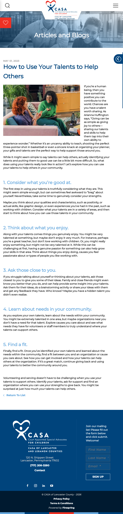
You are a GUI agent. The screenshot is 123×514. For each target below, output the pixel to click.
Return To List (15, 395)
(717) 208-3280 (39, 465)
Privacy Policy (61, 498)
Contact (39, 470)
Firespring (68, 507)
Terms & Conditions (61, 503)
